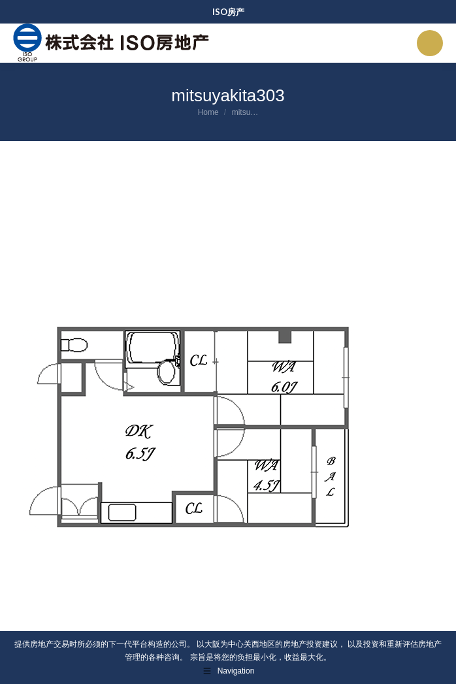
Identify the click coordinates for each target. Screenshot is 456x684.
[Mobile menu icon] (430, 43)
